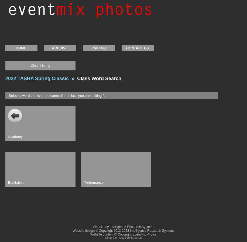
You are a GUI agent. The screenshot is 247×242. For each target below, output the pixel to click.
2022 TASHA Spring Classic (37, 78)
